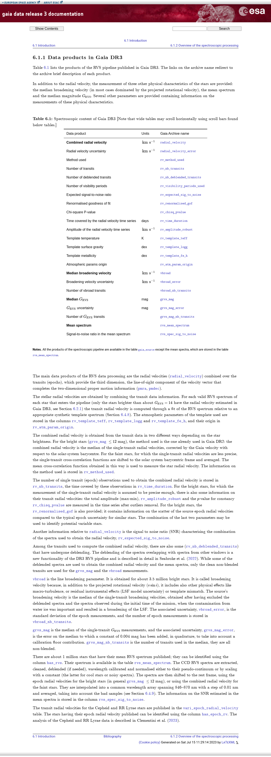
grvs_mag (167, 299)
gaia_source (146, 350)
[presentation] (86, 96)
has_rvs (54, 663)
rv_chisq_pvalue (173, 212)
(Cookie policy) (150, 742)
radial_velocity (173, 142)
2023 (173, 720)
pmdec (154, 388)
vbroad (165, 273)
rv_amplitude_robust (176, 230)
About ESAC (51, 2)
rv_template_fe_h (173, 256)
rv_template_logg (173, 247)
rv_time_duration (173, 221)
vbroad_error (170, 282)
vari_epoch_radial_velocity (210, 708)
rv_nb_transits (172, 169)
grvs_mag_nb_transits (177, 317)
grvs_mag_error (172, 308)
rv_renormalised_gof (176, 203)
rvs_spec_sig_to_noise (178, 334)
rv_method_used (172, 160)
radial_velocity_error (178, 151)
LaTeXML (229, 742)
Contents (46, 28)
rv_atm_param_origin (176, 264)
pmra (142, 388)
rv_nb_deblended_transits (180, 177)
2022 (192, 558)
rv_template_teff (173, 238)
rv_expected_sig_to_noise (180, 195)
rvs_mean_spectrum (174, 325)
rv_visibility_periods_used (182, 186)
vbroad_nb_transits (175, 291)
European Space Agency (19, 2)
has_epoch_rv (214, 714)
